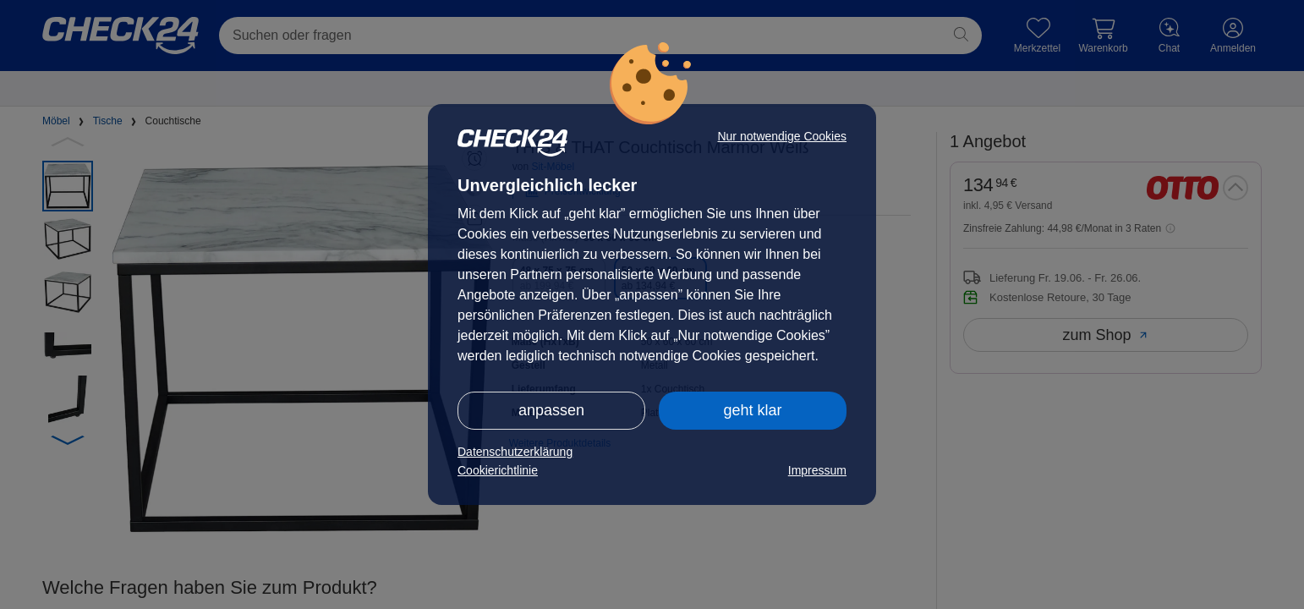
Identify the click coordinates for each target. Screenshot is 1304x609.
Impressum (817, 470)
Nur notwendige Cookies (782, 136)
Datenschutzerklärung (515, 451)
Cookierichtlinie (497, 470)
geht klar (752, 410)
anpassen (551, 410)
